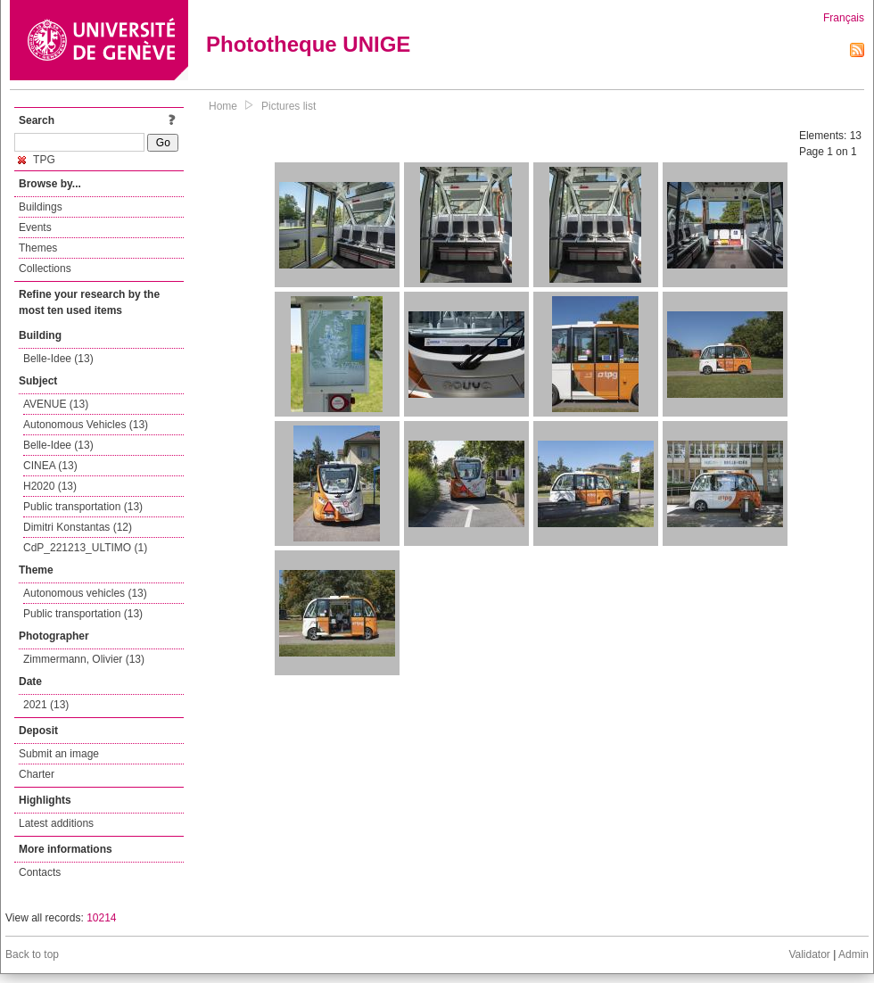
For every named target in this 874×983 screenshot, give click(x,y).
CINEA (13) (50, 465)
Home (223, 106)
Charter (36, 774)
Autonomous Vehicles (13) (85, 424)
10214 (101, 918)
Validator (808, 954)
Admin (853, 954)
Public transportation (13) (83, 506)
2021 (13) (46, 704)
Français (843, 18)
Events (35, 227)
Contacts (40, 872)
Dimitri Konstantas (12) (77, 527)
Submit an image (59, 754)
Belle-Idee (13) (58, 358)
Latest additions (56, 823)
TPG (36, 159)
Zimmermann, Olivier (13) (83, 659)
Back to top (32, 954)
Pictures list (288, 106)
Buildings (40, 207)
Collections (45, 268)
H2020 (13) (50, 486)
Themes (38, 248)
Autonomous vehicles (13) (85, 593)
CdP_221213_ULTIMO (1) (85, 547)
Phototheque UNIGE (308, 44)
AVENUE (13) (55, 404)
